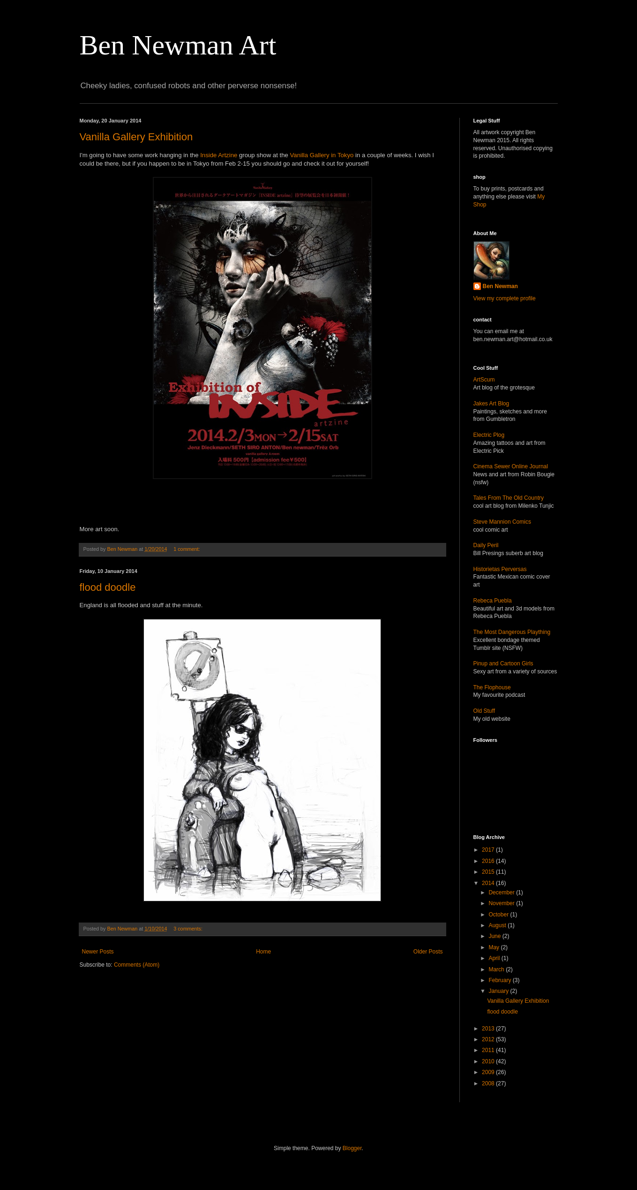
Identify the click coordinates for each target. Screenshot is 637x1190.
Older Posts (428, 951)
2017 (489, 850)
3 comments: (188, 928)
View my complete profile (504, 298)
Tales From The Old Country (508, 498)
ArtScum (484, 379)
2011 (489, 1050)
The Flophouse (492, 687)
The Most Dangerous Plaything (512, 632)
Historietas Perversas (500, 569)
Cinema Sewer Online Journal (510, 466)
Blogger (352, 1148)
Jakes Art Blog (491, 403)
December (502, 892)
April (494, 958)
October (499, 914)
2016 (489, 861)
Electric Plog (489, 435)
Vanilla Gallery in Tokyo (321, 155)
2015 (489, 872)
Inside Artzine (218, 155)
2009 (489, 1072)
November (502, 903)
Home (263, 951)
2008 (489, 1083)
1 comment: (187, 549)
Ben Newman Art (178, 45)
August (498, 925)
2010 (489, 1061)
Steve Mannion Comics (502, 522)
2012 (489, 1039)
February (500, 980)
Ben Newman (500, 286)
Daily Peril (486, 545)
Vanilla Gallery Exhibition (136, 137)
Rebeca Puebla (492, 600)
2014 (489, 883)
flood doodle (108, 587)
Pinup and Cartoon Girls (503, 663)
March (497, 969)
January (499, 991)
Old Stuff (484, 711)
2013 (489, 1028)
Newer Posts (98, 951)
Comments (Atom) (136, 964)
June (495, 936)
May (494, 947)
